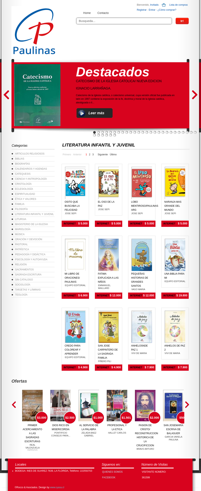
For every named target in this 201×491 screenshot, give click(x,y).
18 (163, 132)
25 (191, 132)
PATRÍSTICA (22, 249)
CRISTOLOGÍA (23, 184)
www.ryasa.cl (57, 487)
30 (106, 135)
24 (187, 132)
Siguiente (103, 154)
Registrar (142, 9)
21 (175, 132)
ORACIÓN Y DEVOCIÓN (28, 239)
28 (98, 135)
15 (150, 132)
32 (114, 135)
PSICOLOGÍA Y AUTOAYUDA (31, 259)
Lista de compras (178, 4)
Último (113, 154)
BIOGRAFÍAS (22, 163)
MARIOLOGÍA (22, 229)
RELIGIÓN (21, 264)
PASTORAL (21, 244)
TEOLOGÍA (21, 294)
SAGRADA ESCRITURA (28, 274)
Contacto (103, 13)
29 (102, 135)
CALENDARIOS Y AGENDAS (31, 168)
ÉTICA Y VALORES (25, 199)
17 (158, 132)
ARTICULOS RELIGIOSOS (30, 153)
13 (142, 132)
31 (110, 135)
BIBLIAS (19, 158)
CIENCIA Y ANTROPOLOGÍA (31, 179)
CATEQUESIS (22, 173)
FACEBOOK (108, 477)
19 (167, 132)
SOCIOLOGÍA (22, 284)
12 (138, 132)
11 (134, 132)
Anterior (77, 154)
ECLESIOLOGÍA (24, 189)
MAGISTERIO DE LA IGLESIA (31, 224)
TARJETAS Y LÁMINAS (27, 289)
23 (183, 132)
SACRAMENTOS (24, 269)
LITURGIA (20, 219)
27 (94, 135)
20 (171, 132)
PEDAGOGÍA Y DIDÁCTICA (30, 254)
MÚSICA (20, 234)
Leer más (96, 113)
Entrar (152, 9)
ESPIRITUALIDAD (25, 194)
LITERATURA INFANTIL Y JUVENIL (34, 214)
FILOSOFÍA (21, 209)
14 (146, 132)
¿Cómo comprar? (166, 9)
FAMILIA (19, 204)
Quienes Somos (112, 471)
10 (130, 132)
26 (195, 132)
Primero (67, 154)
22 (179, 132)
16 (154, 132)
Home (87, 13)
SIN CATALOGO (24, 279)
